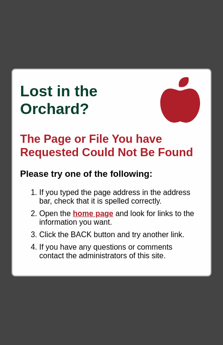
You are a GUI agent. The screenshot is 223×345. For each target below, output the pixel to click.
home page (93, 213)
